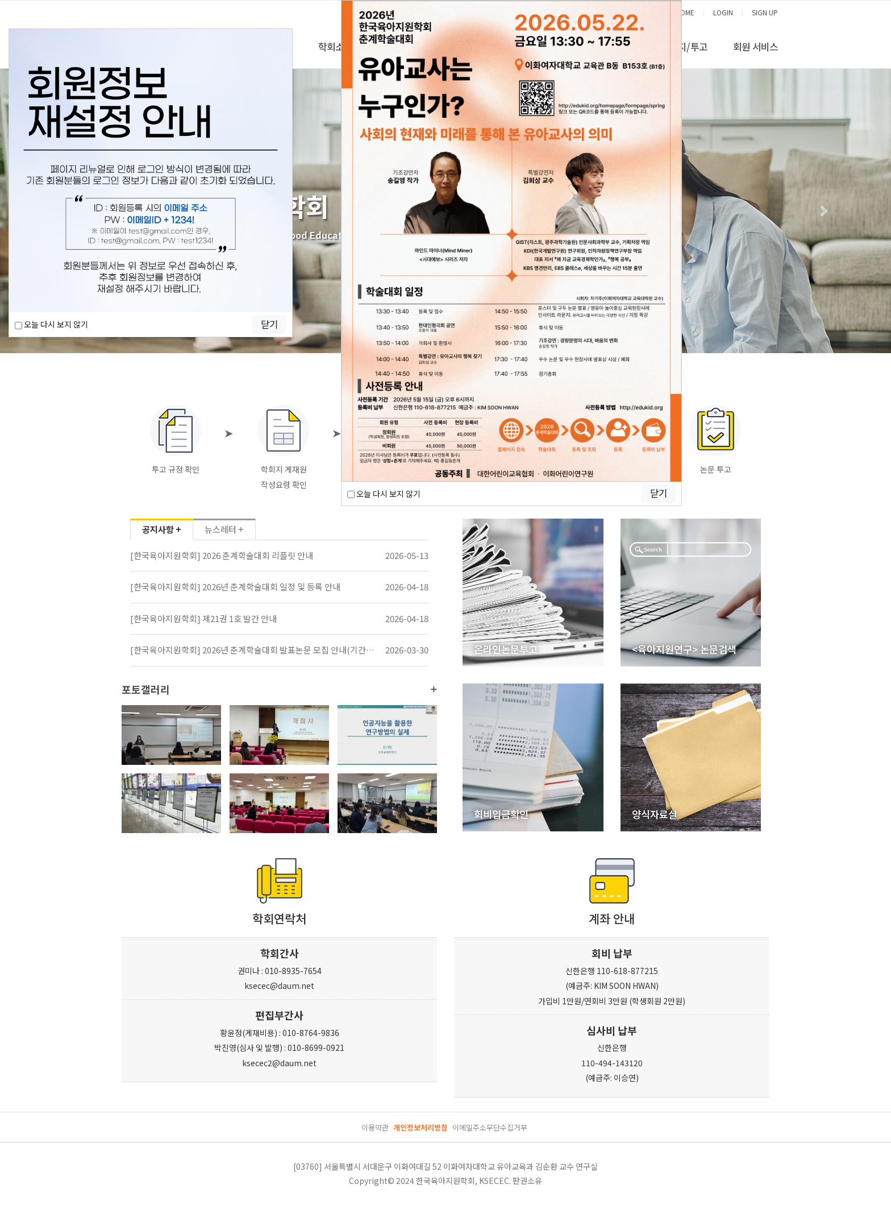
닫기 (269, 324)
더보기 (434, 689)
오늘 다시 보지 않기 (51, 324)
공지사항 (161, 529)
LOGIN (723, 12)
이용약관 (375, 1127)
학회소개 (335, 46)
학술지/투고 (684, 46)
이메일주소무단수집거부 (489, 1127)
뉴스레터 (224, 529)
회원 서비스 (755, 46)
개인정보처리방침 (420, 1127)
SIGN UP (765, 12)
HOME (685, 12)
